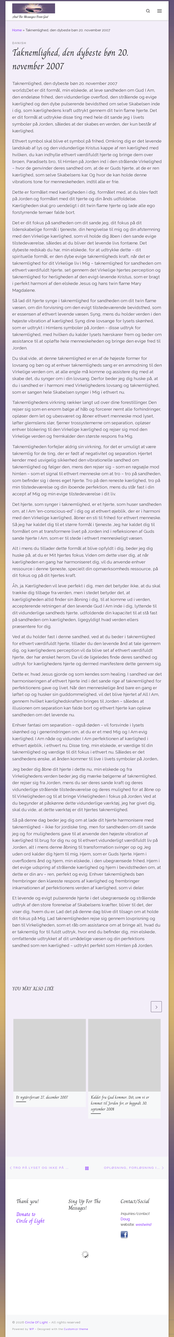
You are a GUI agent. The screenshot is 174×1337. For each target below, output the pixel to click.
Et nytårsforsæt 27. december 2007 (42, 1097)
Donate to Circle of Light (30, 1217)
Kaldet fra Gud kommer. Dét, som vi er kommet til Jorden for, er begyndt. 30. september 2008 (120, 1103)
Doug (125, 1219)
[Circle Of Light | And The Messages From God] (34, 8)
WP (31, 1329)
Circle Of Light (36, 1322)
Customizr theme (76, 1329)
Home (17, 30)
